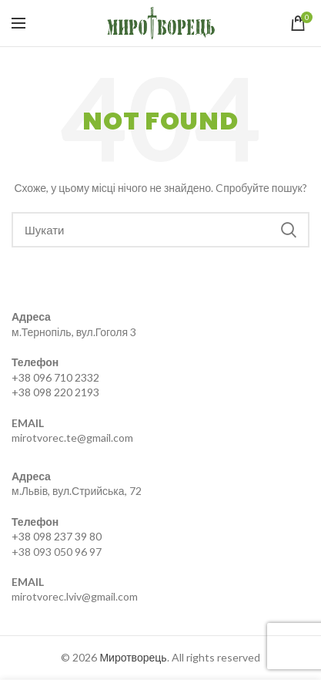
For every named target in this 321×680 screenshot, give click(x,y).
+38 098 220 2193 (55, 392)
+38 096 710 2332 (55, 377)
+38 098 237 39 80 (57, 536)
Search (288, 229)
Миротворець (132, 657)
